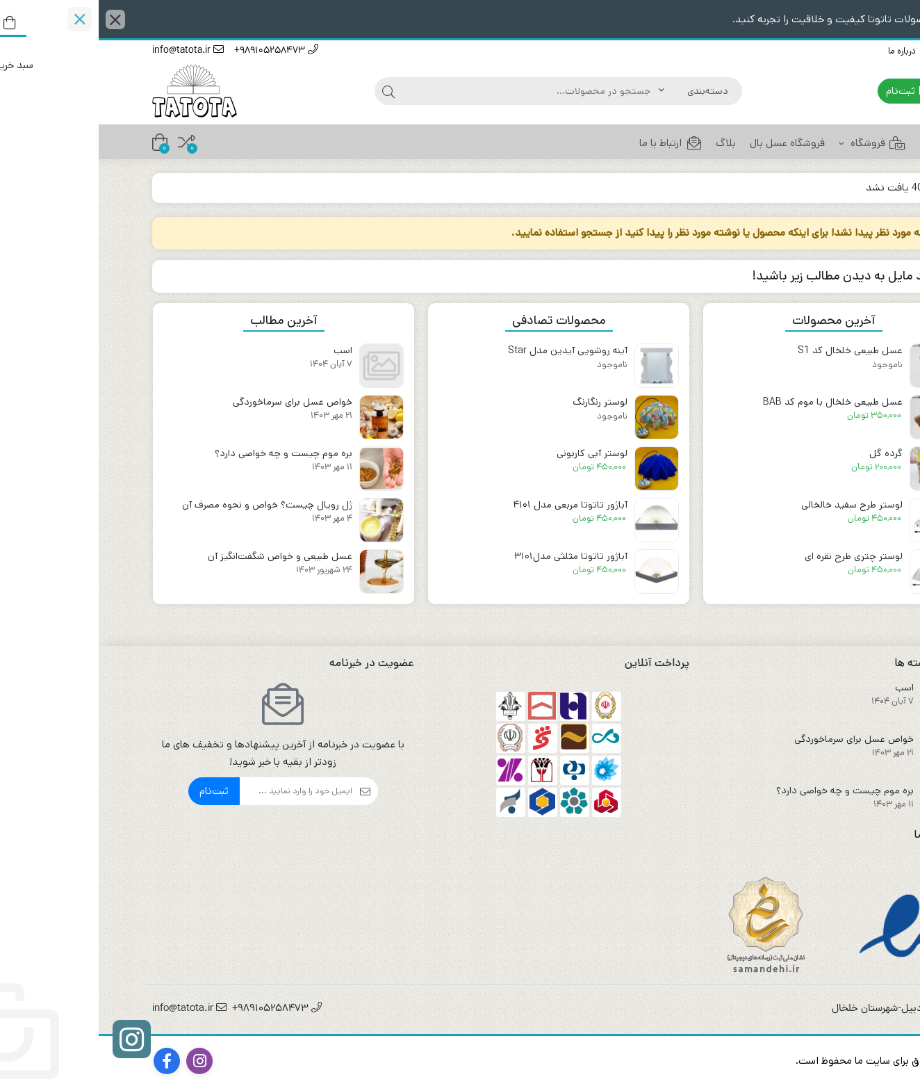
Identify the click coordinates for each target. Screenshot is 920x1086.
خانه (840, 143)
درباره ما (803, 51)
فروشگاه (773, 143)
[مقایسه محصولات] (88, 142)
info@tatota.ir (89, 51)
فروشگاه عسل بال (688, 143)
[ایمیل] (197, 791)
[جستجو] (431, 91)
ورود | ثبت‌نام (822, 90)
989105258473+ (177, 51)
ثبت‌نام (115, 791)
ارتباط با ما (848, 51)
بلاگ (627, 143)
